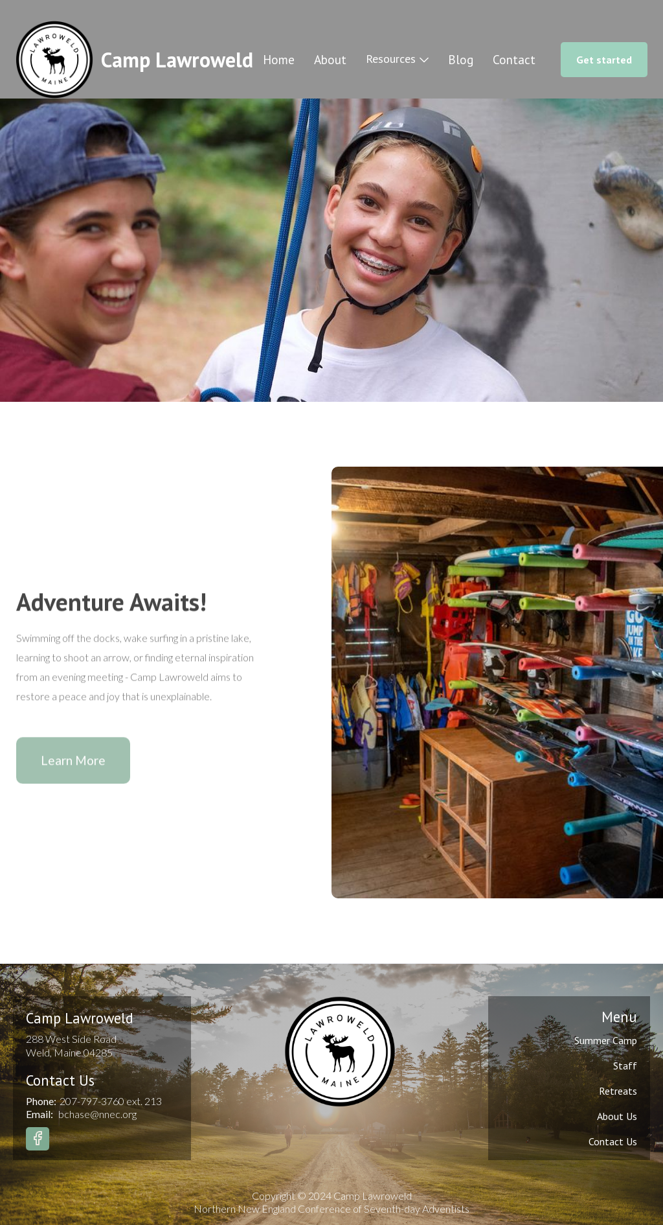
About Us (617, 1116)
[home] (134, 60)
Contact (514, 59)
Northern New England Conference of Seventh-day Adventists (331, 1208)
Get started (604, 59)
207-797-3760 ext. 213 (111, 1101)
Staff (625, 1065)
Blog (460, 59)
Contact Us (613, 1141)
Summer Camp (605, 1040)
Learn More (73, 763)
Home (279, 59)
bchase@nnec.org (97, 1114)
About (330, 59)
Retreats (618, 1090)
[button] (397, 58)
